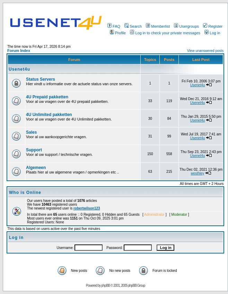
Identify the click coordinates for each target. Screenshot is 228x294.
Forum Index (18, 50)
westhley (197, 173)
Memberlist (158, 26)
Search (133, 26)
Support (34, 150)
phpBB (105, 285)
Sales (31, 132)
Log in (212, 33)
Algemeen (36, 167)
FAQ (113, 26)
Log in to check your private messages (165, 33)
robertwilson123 (86, 208)
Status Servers (40, 79)
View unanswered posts (205, 51)
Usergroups (186, 26)
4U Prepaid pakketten (47, 97)
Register (212, 26)
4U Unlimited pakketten (49, 114)
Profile (118, 33)
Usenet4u (19, 69)
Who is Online (25, 192)
